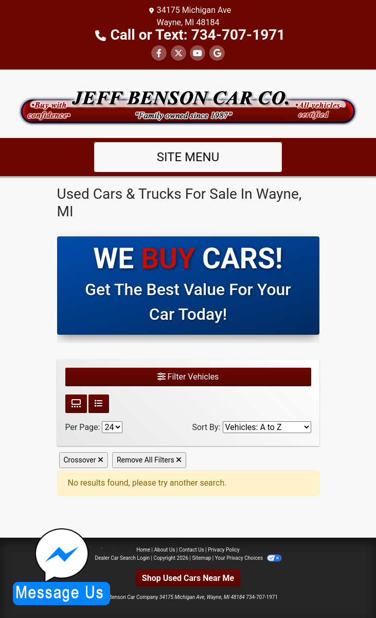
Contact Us (191, 550)
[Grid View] (76, 403)
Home (143, 550)
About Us (164, 550)
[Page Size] (112, 427)
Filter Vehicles (188, 377)
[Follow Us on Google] (217, 53)
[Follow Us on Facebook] (159, 53)
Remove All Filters (149, 460)
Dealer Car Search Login (122, 558)
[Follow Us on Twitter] (178, 53)
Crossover (83, 460)
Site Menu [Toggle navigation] (188, 157)
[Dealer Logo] (188, 103)
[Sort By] (267, 427)
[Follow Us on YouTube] (197, 53)
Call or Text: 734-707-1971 (198, 34)
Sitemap (201, 558)
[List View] (98, 403)
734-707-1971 (262, 597)
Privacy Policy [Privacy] (224, 550)
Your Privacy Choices (248, 558)
